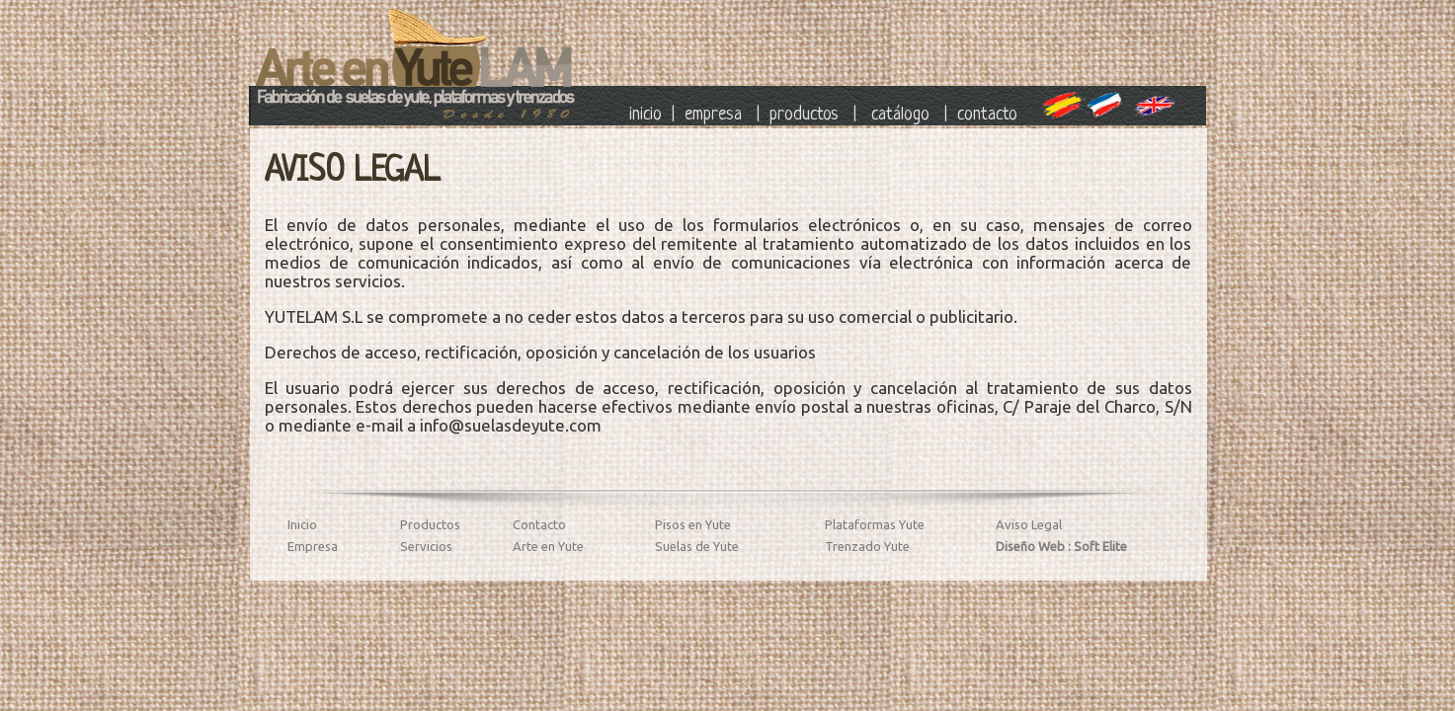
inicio (645, 114)
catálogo (900, 114)
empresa (713, 114)
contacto (989, 114)
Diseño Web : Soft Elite (1061, 546)
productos (804, 114)
